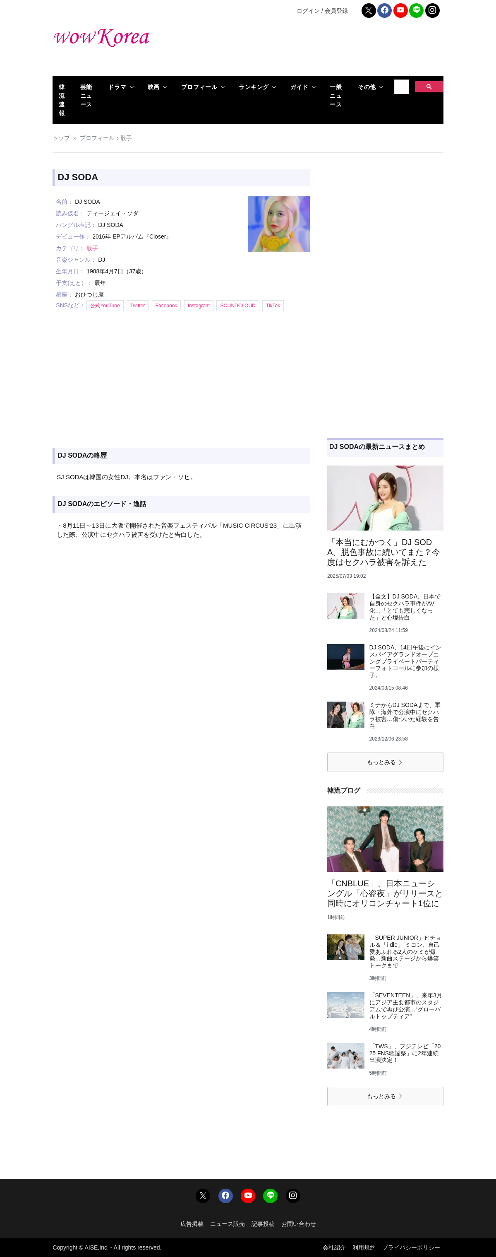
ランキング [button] (254, 87)
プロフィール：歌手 (106, 138)
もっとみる (385, 762)
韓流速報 (62, 100)
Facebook (166, 306)
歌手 (92, 248)
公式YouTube (105, 306)
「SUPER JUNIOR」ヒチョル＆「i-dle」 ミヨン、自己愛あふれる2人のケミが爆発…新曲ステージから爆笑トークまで (405, 951)
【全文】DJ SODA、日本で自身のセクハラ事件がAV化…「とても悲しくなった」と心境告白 (405, 606)
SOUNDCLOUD (237, 306)
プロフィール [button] (199, 87)
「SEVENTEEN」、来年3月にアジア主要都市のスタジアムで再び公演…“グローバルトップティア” (406, 1005)
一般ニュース (336, 96)
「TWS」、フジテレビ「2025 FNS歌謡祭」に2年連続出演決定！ (405, 1053)
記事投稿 (263, 1224)
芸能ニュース (86, 96)
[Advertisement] (315, 49)
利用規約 (364, 1247)
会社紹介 (334, 1247)
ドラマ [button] (117, 87)
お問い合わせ (298, 1224)
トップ (61, 138)
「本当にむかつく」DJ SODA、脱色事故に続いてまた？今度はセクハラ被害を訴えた (383, 552)
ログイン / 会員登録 (322, 10)
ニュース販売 (227, 1224)
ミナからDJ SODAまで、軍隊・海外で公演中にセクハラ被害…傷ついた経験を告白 (405, 715)
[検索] (400, 87)
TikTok (273, 306)
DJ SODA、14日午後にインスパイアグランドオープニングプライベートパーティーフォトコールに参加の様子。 (405, 661)
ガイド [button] (299, 87)
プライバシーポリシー (411, 1247)
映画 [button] (154, 87)
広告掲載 (192, 1224)
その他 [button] (367, 87)
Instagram (199, 306)
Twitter (137, 306)
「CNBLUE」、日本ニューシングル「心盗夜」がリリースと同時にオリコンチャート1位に (385, 893)
